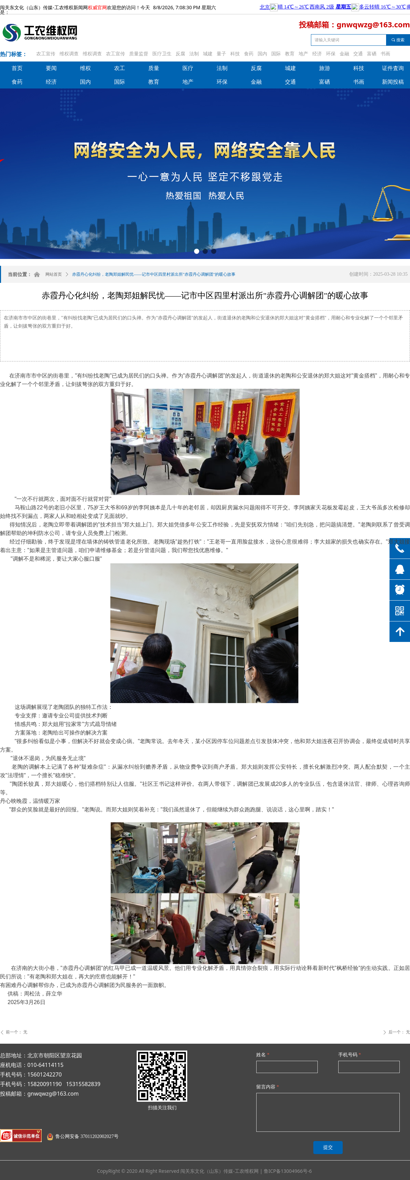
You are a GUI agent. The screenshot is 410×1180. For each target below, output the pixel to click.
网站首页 (53, 274)
